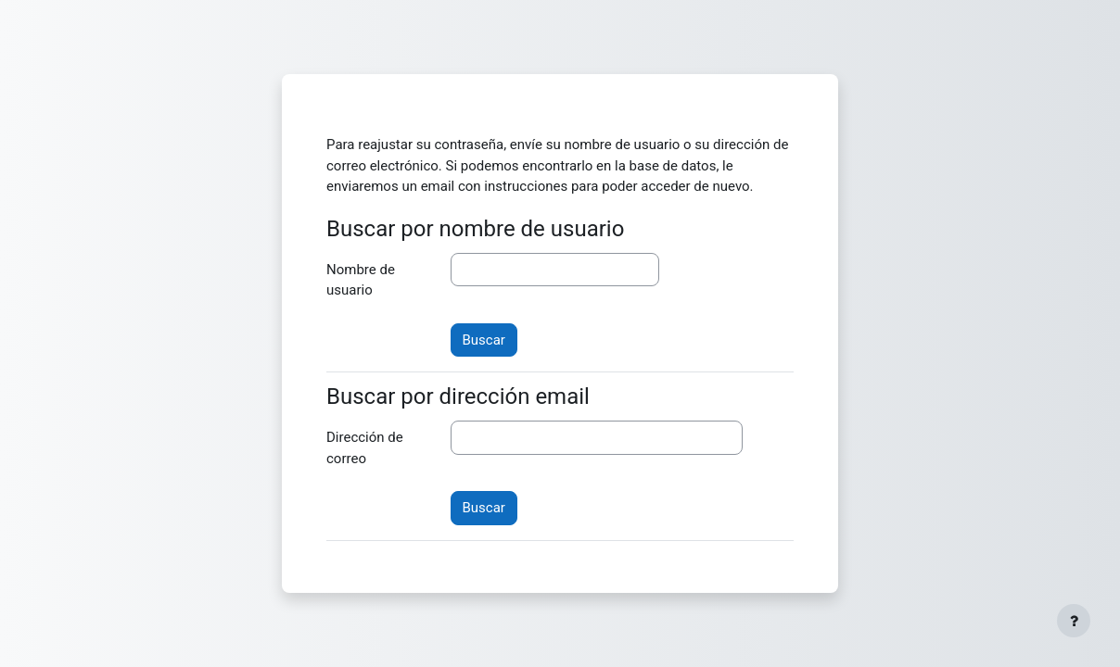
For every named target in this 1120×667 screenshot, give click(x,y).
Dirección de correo (364, 448)
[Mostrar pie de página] (1073, 620)
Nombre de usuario (360, 280)
